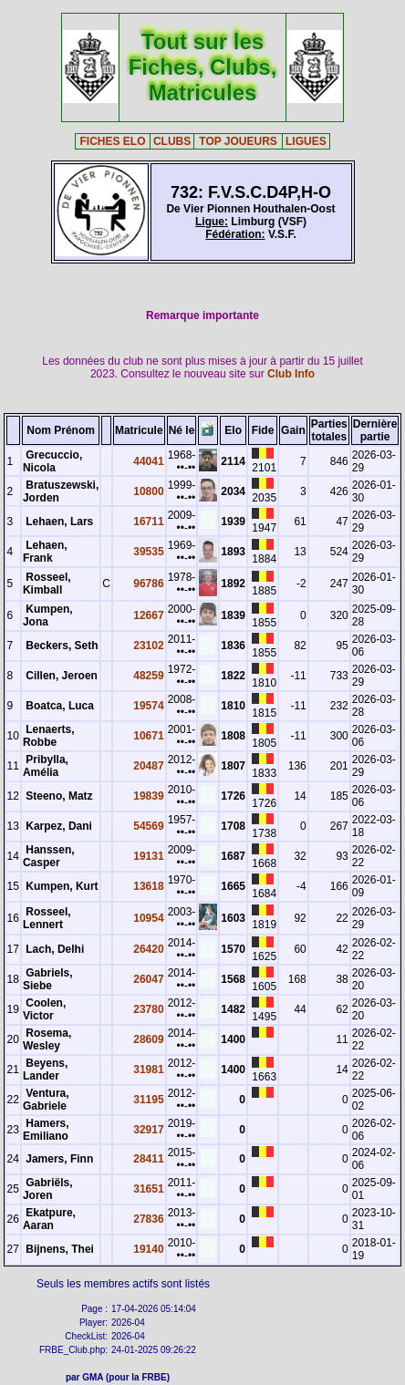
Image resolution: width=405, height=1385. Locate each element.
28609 (148, 1039)
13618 (148, 886)
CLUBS (172, 141)
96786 (148, 583)
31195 (148, 1099)
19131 (148, 856)
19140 (148, 1249)
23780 (148, 1009)
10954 (148, 918)
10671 (148, 735)
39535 (148, 551)
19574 (148, 705)
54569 (148, 826)
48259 (148, 675)
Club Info (291, 373)
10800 (148, 491)
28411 (148, 1158)
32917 (148, 1129)
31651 (148, 1189)
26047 (148, 979)
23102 (148, 645)
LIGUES (306, 141)
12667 (148, 615)
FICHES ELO (113, 141)
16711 (148, 521)
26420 (148, 949)
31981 (148, 1069)
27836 (148, 1219)
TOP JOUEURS (238, 141)
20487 (148, 766)
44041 (148, 461)
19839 (148, 796)
